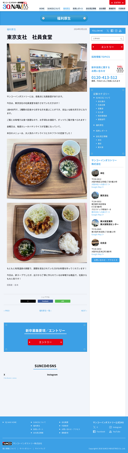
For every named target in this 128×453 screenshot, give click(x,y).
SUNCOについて (57, 8)
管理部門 (101, 120)
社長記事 (101, 105)
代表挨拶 (122, 8)
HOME (45, 8)
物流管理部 (102, 116)
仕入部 (100, 112)
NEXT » (84, 311)
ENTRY (118, 3)
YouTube (116, 431)
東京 (100, 144)
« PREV (7, 311)
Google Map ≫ (98, 187)
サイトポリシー (25, 448)
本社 (100, 140)
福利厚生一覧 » (45, 311)
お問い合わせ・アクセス (104, 260)
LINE (62, 301)
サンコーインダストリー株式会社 (27, 443)
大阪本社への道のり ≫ (101, 184)
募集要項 (113, 8)
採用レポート (80, 8)
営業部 (100, 109)
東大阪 (100, 147)
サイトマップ (40, 448)
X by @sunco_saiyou (10, 378)
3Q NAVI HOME (11, 422)
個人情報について (9, 448)
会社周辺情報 (93, 8)
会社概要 (103, 8)
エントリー (45, 342)
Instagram (117, 427)
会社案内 (101, 101)
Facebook (45, 301)
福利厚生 (69, 8)
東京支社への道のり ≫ (101, 212)
